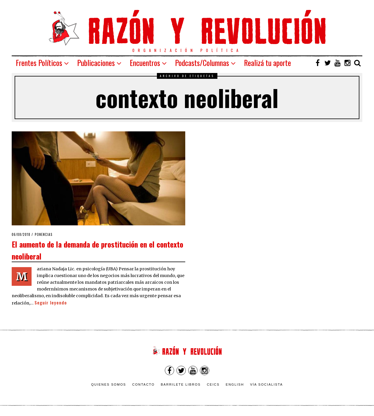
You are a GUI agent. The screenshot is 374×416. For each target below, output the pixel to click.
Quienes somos (108, 384)
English (235, 384)
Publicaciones (96, 62)
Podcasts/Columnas (202, 62)
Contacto (143, 384)
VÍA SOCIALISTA (266, 384)
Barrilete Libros (181, 384)
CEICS (213, 384)
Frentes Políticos (39, 62)
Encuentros (145, 62)
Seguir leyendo (50, 303)
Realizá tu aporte (267, 62)
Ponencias (44, 234)
